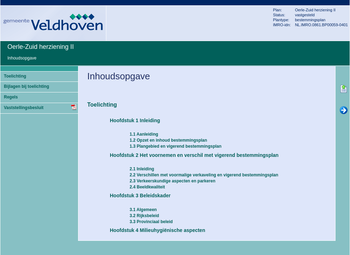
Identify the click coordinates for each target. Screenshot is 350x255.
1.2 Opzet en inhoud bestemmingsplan (168, 140)
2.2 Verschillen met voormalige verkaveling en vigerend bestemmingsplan (204, 174)
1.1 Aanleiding (144, 134)
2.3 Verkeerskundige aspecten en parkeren (172, 180)
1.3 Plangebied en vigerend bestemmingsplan (175, 146)
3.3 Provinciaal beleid (151, 221)
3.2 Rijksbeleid (144, 215)
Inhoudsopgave (21, 58)
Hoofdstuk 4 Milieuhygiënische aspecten (157, 230)
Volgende (343, 110)
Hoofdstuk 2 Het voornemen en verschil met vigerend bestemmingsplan (194, 155)
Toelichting (15, 76)
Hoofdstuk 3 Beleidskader (140, 195)
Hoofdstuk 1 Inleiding (135, 120)
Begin (343, 89)
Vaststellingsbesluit (23, 107)
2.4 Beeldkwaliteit (147, 187)
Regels (11, 97)
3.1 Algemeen (143, 209)
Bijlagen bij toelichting (26, 86)
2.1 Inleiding (142, 168)
